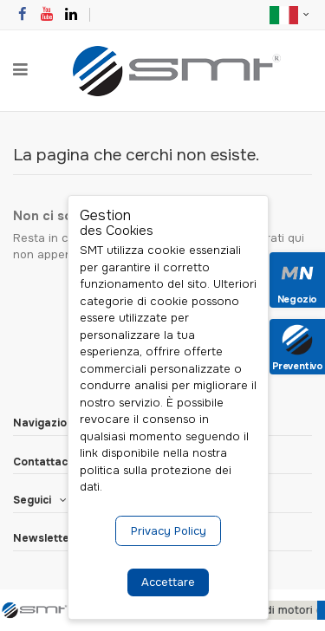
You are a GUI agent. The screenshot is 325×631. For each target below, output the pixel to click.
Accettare (168, 582)
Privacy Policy (168, 531)
